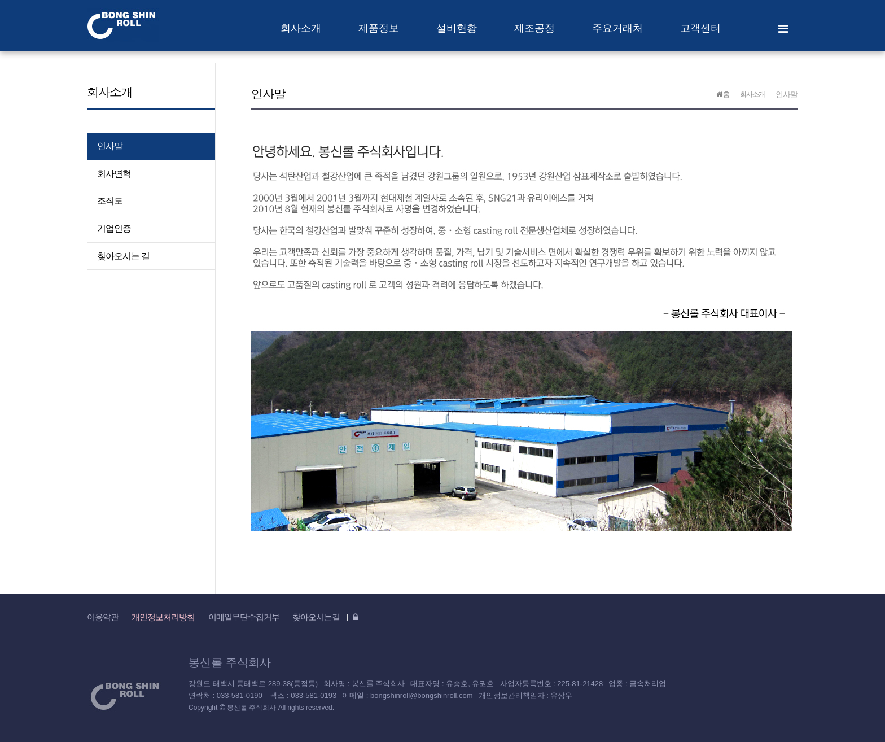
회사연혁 (114, 173)
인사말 (109, 146)
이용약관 (103, 617)
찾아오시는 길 (123, 256)
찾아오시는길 (316, 617)
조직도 (109, 201)
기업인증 (114, 228)
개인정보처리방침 (163, 617)
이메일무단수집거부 (243, 617)
